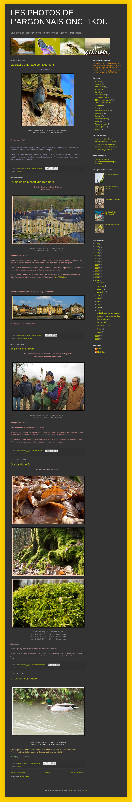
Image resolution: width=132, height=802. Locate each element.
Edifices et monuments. (103, 103)
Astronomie (99, 89)
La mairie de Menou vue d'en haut (32, 182)
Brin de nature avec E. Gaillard (105, 142)
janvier (99, 332)
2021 (97, 259)
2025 (97, 247)
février (99, 329)
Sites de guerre (100, 127)
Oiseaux (20, 171)
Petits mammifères (101, 119)
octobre (100, 289)
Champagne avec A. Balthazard (106, 147)
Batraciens (98, 92)
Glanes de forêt (20, 464)
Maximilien (101, 352)
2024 (97, 250)
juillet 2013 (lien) (60, 277)
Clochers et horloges (102, 97)
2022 (97, 256)
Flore (96, 108)
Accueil (47, 773)
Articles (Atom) (25, 776)
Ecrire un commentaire (103, 159)
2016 (97, 274)
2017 (97, 271)
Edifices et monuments (25, 338)
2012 (97, 339)
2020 (97, 262)
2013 (97, 336)
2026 (97, 244)
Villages (97, 129)
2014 (97, 280)
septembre (101, 292)
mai (98, 304)
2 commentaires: (37, 168)
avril (98, 307)
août (99, 295)
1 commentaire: (37, 335)
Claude (99, 349)
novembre (101, 286)
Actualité (98, 81)
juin (98, 301)
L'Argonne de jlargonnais (103, 150)
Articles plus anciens (77, 773)
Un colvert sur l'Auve (23, 678)
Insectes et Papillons (102, 111)
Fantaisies (98, 105)
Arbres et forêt (21, 454)
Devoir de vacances (112, 174)
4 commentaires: (37, 451)
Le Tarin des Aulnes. (112, 225)
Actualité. (98, 84)
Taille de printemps (22, 348)
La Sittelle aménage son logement (32, 64)
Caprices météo (100, 95)
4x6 (72, 790)
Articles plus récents (18, 773)
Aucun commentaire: (38, 665)
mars (99, 310)
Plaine (97, 121)
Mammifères (99, 113)
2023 (97, 253)
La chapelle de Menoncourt (110, 213)
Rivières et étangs (101, 124)
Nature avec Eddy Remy (103, 139)
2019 (97, 265)
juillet (99, 298)
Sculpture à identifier (112, 199)
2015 (97, 277)
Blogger (84, 790)
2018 (97, 268)
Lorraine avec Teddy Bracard (105, 144)
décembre (101, 283)
